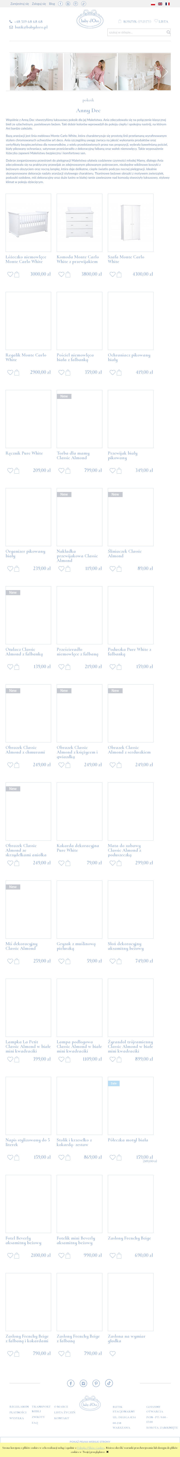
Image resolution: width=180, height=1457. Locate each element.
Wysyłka (16, 1418)
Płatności (18, 1412)
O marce (61, 1407)
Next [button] (165, 72)
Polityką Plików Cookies (90, 1448)
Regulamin (19, 1407)
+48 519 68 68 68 (28, 21)
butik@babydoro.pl (31, 27)
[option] (36, 72)
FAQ (35, 1423)
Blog (52, 4)
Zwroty (38, 1417)
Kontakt (61, 1418)
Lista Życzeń (64, 1412)
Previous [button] (15, 72)
